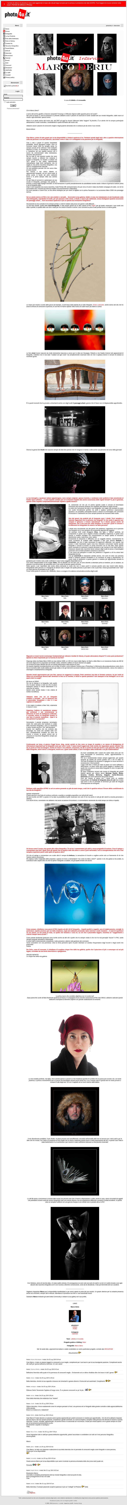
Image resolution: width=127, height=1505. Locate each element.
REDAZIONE (108, 1349)
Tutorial (6, 58)
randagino (33, 1386)
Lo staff (6, 72)
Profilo (75, 1329)
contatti (61, 1503)
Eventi (6, 60)
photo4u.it (109, 25)
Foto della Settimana (11, 38)
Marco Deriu (79, 1346)
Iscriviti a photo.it (11, 85)
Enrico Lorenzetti (98, 305)
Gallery (75, 1327)
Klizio (84, 1342)
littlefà (32, 1415)
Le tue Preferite (9, 36)
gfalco (32, 1446)
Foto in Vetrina (9, 41)
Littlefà (73, 1339)
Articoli (6, 50)
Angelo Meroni (34, 1470)
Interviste (7, 53)
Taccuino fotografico (11, 46)
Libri (5, 63)
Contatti (7, 75)
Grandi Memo (8, 48)
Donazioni (7, 67)
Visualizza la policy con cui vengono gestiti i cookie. (63, 1500)
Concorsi (7, 65)
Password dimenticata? (13, 108)
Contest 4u (7, 43)
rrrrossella (80, 1339)
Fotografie (7, 33)
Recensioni (8, 55)
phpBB (71, 1503)
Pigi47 (94, 205)
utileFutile (7, 70)
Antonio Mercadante (36, 1359)
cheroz (32, 1378)
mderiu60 (75, 1334)
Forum (6, 31)
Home (6, 29)
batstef (32, 1483)
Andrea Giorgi (78, 1503)
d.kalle (32, 1403)
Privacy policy (8, 77)
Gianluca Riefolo (35, 1369)
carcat (32, 1395)
